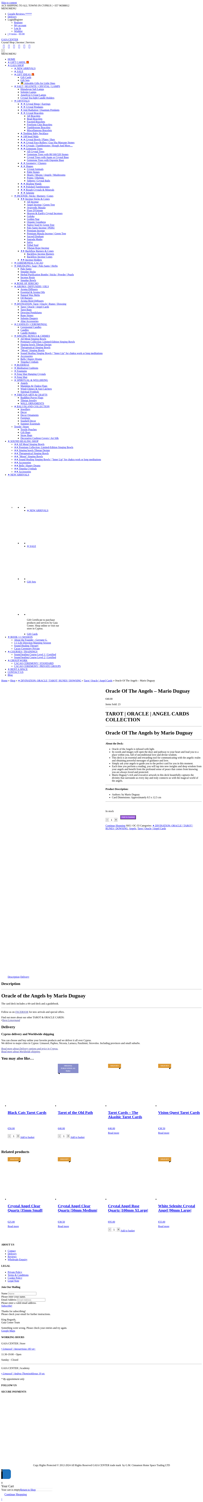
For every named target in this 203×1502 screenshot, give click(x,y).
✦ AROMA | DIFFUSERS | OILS (31, 286)
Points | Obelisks (35, 177)
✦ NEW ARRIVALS (25, 68)
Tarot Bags (26, 309)
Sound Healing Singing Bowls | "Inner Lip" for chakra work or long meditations (61, 353)
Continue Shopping (115, 825)
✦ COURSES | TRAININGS (22, 651)
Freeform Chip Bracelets (39, 124)
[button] (8, 8)
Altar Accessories (29, 321)
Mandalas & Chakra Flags (33, 386)
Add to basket (128, 817)
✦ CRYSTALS (22, 101)
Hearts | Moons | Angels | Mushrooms (46, 175)
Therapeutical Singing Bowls (35, 347)
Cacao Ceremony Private (27, 648)
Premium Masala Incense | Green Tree (46, 233)
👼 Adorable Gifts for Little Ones (37, 83)
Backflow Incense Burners (40, 254)
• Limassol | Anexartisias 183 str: (18, 1349)
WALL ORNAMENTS (32, 403)
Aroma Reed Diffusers (32, 300)
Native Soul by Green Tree (40, 225)
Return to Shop (28, 1489)
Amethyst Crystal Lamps (33, 95)
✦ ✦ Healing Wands (31, 183)
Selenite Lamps (28, 92)
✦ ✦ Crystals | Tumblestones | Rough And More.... (46, 145)
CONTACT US (15, 672)
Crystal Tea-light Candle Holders (37, 97)
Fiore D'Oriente (35, 210)
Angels (24, 383)
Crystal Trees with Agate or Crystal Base (48, 157)
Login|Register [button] (15, 19)
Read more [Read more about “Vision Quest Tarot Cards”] (163, 1133)
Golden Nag (33, 219)
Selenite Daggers (29, 318)
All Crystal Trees (35, 151)
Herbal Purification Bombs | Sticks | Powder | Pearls (47, 274)
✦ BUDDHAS (21, 365)
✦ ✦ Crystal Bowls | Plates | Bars (37, 139)
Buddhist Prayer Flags (31, 397)
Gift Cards (25, 77)
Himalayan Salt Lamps (32, 89)
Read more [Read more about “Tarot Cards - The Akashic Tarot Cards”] (113, 1133)
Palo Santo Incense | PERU (41, 227)
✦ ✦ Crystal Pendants (31, 107)
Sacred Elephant (35, 236)
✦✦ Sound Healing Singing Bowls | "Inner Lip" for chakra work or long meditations (57, 459)
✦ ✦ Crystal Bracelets (32, 113)
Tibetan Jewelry (28, 400)
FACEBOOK (21, 1012)
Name (4, 1293)
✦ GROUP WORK (17, 660)
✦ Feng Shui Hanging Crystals (30, 374)
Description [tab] (14, 976)
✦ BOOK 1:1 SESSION (20, 637)
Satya (30, 242)
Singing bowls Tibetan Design (35, 344)
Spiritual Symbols (29, 391)
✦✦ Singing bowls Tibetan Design (32, 450)
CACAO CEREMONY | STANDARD (33, 663)
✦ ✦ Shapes (26, 166)
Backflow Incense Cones (39, 256)
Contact (12, 1250)
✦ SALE (18, 71)
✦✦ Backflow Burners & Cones (37, 251)
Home (4, 680)
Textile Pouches (28, 429)
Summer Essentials (30, 423)
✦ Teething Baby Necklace (34, 133)
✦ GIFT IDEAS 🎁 (24, 74)
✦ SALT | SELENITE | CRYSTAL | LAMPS (37, 86)
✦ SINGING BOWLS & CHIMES (32, 336)
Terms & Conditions (18, 1275)
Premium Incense (36, 230)
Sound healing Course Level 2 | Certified (35, 657)
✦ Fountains (20, 371)
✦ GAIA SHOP (16, 65)
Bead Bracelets (34, 118)
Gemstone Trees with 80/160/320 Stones (48, 154)
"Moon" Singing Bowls (32, 350)
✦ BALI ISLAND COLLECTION (31, 406)
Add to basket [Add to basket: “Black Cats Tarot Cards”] (27, 1137)
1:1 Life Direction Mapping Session (32, 642)
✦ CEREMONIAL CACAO (28, 262)
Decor (23, 412)
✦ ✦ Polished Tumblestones (35, 186)
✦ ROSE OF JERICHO (26, 283)
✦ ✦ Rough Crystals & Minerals (37, 189)
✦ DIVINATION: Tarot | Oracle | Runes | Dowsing (40, 304)
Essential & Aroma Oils (32, 292)
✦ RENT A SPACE (18, 669)
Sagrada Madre (34, 239)
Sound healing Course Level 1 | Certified (35, 654)
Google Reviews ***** (20, 13)
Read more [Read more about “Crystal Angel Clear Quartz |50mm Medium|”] (63, 1226)
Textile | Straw (21, 426)
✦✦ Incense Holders (31, 259)
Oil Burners (26, 298)
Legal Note (13, 1280)
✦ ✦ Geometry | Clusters (33, 163)
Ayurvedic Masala (36, 207)
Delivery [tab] (24, 976)
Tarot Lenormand (11, 1020)
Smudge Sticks (28, 271)
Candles (24, 330)
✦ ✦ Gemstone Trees (31, 148)
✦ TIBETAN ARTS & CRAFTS (30, 394)
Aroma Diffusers (29, 289)
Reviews (12, 1256)
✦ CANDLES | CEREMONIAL (30, 324)
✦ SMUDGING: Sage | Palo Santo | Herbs (36, 266)
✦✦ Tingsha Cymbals (25, 468)
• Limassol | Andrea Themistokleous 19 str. (23, 1373)
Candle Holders (28, 333)
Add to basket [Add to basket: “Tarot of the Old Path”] (77, 1137)
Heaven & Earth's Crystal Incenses (44, 213)
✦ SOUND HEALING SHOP (23, 441)
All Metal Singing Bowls (33, 338)
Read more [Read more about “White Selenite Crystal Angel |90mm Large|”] (163, 1226)
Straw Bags (26, 435)
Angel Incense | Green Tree (41, 204)
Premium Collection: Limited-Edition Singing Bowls (47, 341)
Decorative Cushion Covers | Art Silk (39, 438)
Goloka (30, 216)
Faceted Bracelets (36, 121)
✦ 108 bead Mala (29, 136)
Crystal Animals (35, 169)
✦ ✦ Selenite (27, 192)
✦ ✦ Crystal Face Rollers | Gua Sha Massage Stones (47, 142)
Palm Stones (33, 172)
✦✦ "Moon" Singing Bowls (28, 456)
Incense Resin (27, 277)
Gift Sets (24, 80)
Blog (10, 675)
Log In (17, 28)
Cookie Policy (15, 1278)
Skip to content (9, 2)
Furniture (25, 418)
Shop (12, 680)
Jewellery (25, 409)
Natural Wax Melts (30, 295)
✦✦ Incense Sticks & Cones (35, 199)
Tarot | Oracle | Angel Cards (34, 306)
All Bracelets (33, 116)
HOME (11, 59)
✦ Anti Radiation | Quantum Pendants (39, 110)
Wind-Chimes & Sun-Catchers (36, 388)
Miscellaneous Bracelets (39, 130)
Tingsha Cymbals (29, 362)
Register (18, 22)
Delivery (12, 16)
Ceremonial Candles (30, 327)
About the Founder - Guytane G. (30, 640)
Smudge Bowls (28, 280)
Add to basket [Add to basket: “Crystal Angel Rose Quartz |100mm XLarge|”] (128, 1230)
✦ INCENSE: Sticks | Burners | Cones (33, 196)
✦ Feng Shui (20, 377)
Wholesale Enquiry (17, 1259)
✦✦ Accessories (22, 462)
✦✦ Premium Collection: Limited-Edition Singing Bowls (43, 447)
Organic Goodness (36, 222)
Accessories (26, 356)
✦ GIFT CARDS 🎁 (18, 62)
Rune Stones (26, 315)
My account (20, 25)
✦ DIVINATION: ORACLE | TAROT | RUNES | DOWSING (49, 680)
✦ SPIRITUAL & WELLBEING (31, 380)
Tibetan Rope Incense (38, 248)
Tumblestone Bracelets (38, 127)
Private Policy (15, 1272)
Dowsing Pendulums (31, 312)
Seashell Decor (28, 420)
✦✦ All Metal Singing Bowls (29, 444)
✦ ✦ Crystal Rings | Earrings (35, 104)
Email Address (8, 1299)
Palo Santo (26, 268)
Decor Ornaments (29, 415)
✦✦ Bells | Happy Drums (27, 465)
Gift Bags (25, 432)
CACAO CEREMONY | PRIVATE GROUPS (37, 666)
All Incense (33, 201)
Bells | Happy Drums (31, 359)
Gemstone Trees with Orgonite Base (45, 160)
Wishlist (18, 31)
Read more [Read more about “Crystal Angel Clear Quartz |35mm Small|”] (13, 1226)
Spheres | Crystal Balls (38, 180)
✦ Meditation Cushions (26, 368)
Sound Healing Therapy (26, 645)
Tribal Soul (32, 245)
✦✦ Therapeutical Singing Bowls (31, 453)
